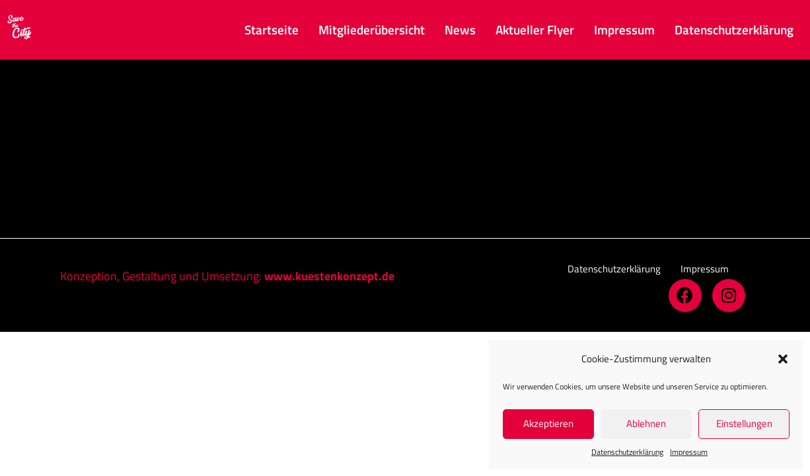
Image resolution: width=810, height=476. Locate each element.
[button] (783, 359)
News (460, 29)
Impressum (689, 452)
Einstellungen (744, 423)
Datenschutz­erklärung (627, 452)
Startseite (271, 29)
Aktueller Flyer (535, 29)
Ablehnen (646, 423)
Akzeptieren (548, 423)
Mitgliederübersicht (371, 29)
